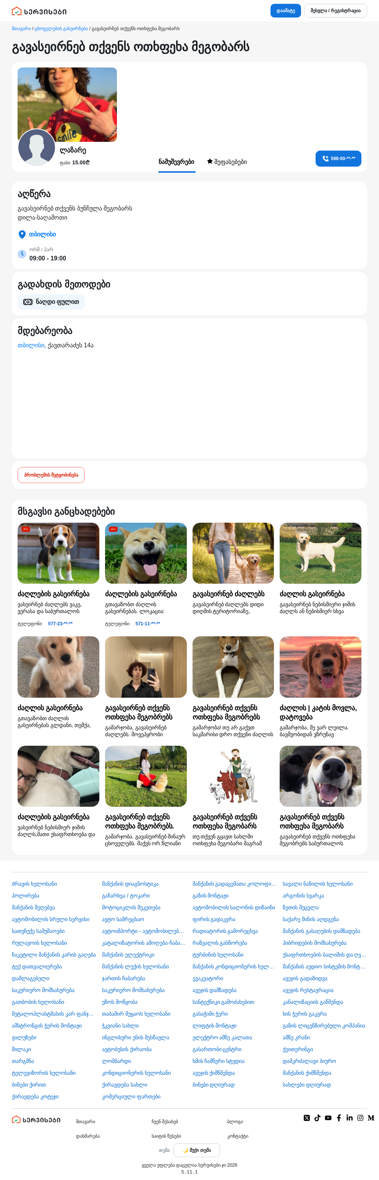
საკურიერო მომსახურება (43, 990)
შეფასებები (227, 161)
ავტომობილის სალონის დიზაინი (234, 907)
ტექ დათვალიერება (37, 966)
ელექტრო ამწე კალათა (223, 1037)
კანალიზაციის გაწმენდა (313, 1002)
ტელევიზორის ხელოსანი (44, 1073)
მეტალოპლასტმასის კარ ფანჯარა (54, 1014)
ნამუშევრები (177, 162)
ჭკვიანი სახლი (120, 1026)
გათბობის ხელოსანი (38, 1002)
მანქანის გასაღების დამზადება (321, 931)
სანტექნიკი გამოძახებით (223, 1002)
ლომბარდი (116, 1061)
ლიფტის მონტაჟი (215, 1026)
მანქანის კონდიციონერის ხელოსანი (235, 966)
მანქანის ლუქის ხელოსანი (135, 966)
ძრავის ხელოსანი (34, 884)
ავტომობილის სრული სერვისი (50, 919)
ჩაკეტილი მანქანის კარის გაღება (54, 955)
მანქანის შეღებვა (33, 907)
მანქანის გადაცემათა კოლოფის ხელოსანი (235, 884)
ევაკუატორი (208, 978)
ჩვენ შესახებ (165, 1121)
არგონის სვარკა (303, 896)
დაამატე (286, 10)
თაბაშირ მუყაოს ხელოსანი (136, 1014)
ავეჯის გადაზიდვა (305, 978)
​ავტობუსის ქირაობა (127, 1049)
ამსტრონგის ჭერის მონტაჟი (47, 1026)
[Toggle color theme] (196, 1150)
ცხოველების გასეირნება (61, 28)
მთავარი (21, 28)
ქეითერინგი (298, 1049)
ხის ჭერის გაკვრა (305, 1014)
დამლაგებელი (30, 978)
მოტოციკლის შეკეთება (131, 907)
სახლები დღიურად (307, 1085)
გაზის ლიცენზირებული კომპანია (324, 1026)
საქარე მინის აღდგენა (311, 919)
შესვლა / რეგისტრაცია (336, 10)
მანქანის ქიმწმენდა (307, 1073)
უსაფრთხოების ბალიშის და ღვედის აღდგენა (325, 955)
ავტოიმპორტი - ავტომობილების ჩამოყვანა (144, 931)
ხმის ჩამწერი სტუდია (219, 1061)
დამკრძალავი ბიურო (309, 1061)
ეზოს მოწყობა (120, 1002)
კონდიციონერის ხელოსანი (136, 1073)
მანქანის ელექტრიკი (128, 955)
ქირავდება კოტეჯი (35, 1096)
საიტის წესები (166, 1136)
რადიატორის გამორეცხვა (225, 931)
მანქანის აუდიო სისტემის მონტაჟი (325, 966)
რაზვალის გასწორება (220, 943)
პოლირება (25, 896)
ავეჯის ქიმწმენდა (214, 1073)
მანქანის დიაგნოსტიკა (130, 884)
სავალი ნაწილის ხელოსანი (318, 884)
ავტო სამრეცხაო (123, 919)
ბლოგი (235, 1121)
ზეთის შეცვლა (301, 907)
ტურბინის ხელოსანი (218, 955)
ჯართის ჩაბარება (123, 978)
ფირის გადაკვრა (214, 919)
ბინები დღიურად (214, 1085)
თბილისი (31, 345)
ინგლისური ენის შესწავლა (135, 1037)
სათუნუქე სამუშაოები (38, 931)
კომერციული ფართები (131, 1096)
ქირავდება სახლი (124, 1085)
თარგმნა (23, 1061)
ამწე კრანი (296, 1037)
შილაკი (21, 1049)
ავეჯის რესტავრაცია (308, 990)
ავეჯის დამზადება (215, 990)
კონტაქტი (237, 1136)
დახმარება (88, 1136)
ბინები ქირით (29, 1085)
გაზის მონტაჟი (211, 896)
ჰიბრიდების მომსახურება (315, 943)
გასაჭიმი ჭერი (210, 1014)
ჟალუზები (24, 1037)
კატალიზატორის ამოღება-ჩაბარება (144, 943)
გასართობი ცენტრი (217, 1049)
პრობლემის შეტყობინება (51, 475)
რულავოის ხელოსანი (39, 943)
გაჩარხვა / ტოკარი (126, 896)
